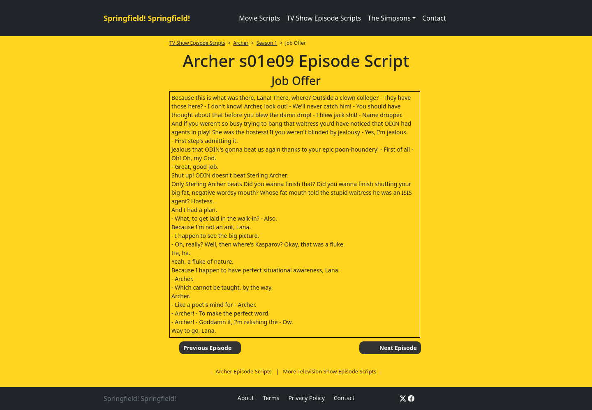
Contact (434, 18)
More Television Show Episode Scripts (329, 371)
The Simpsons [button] (389, 18)
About (246, 398)
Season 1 (267, 42)
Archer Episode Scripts (244, 371)
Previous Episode (207, 348)
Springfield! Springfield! (147, 18)
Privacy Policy (306, 398)
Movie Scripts (259, 18)
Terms (271, 398)
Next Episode (398, 348)
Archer (240, 42)
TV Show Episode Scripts (324, 18)
